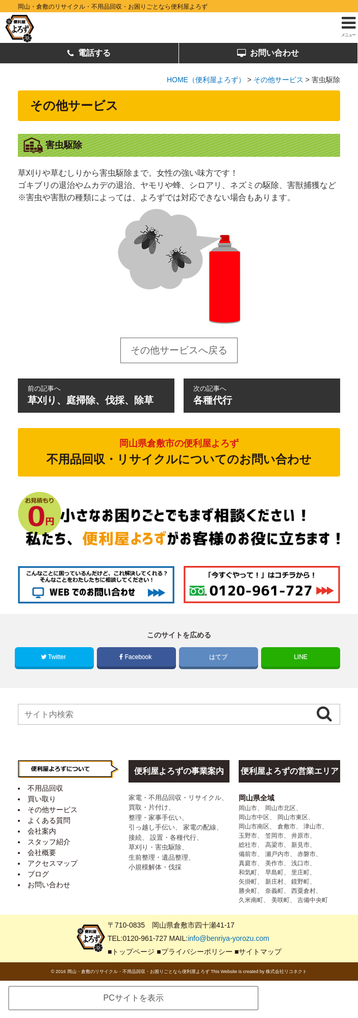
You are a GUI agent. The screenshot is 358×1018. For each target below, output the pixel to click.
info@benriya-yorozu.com (228, 938)
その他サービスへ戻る (179, 350)
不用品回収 (45, 788)
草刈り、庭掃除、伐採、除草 (96, 395)
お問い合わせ (268, 53)
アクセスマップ (53, 863)
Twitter (54, 656)
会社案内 (42, 831)
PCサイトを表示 (134, 997)
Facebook (136, 656)
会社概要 (42, 852)
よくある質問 (49, 820)
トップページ (133, 952)
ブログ (38, 874)
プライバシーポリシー (197, 952)
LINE (301, 656)
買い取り (42, 799)
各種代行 (261, 395)
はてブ (218, 656)
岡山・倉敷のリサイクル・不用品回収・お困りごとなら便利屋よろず (113, 6)
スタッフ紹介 (49, 842)
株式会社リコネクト (286, 971)
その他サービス (53, 810)
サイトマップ (260, 952)
